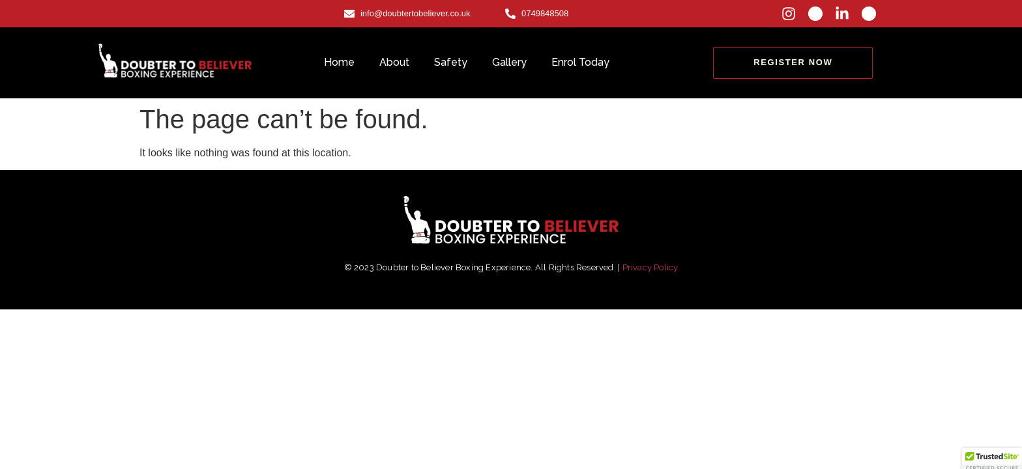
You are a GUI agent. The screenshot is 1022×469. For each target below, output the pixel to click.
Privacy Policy (650, 267)
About (394, 62)
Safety (450, 62)
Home (339, 62)
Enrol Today (580, 62)
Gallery (509, 62)
